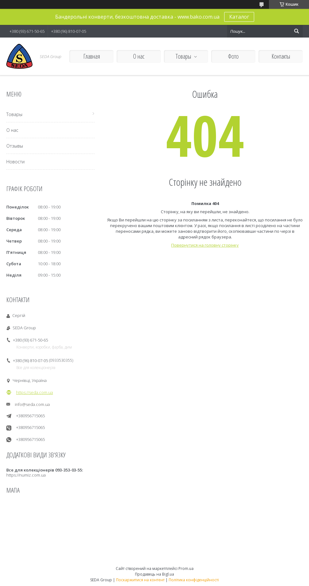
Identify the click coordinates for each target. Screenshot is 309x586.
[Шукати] (296, 31)
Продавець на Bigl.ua (154, 574)
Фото (233, 56)
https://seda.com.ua (34, 392)
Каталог (239, 16)
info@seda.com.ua (32, 404)
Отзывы (14, 146)
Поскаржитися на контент (140, 580)
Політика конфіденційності (194, 580)
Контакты (280, 56)
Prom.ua (186, 568)
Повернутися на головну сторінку (205, 245)
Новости (15, 162)
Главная (91, 56)
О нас (138, 56)
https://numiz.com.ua (26, 475)
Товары (183, 56)
